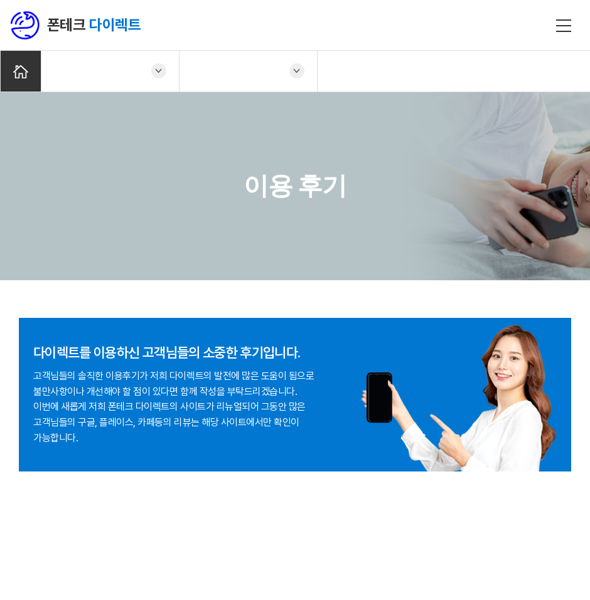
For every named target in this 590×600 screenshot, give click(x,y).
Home (21, 71)
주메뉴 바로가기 (0, 0)
